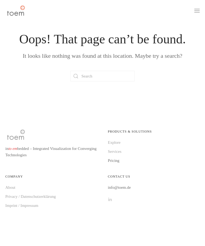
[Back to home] (15, 10)
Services (114, 151)
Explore (114, 142)
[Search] (102, 76)
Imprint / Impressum (21, 205)
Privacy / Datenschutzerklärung (30, 196)
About (10, 187)
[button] (197, 10)
